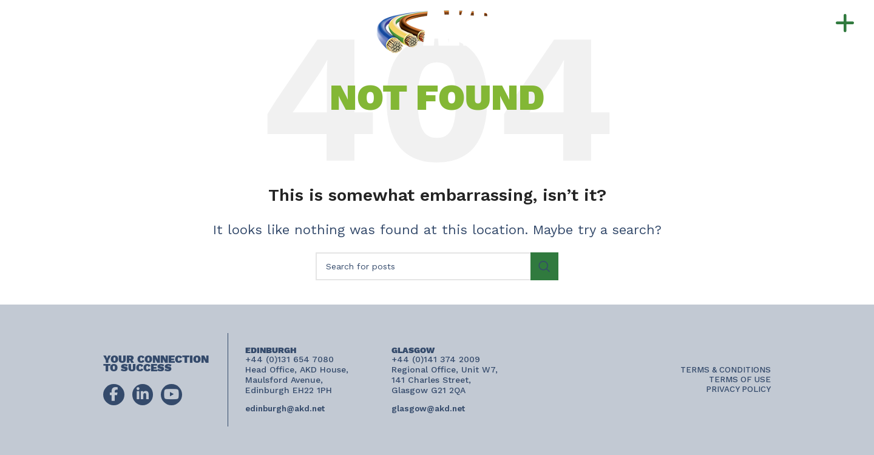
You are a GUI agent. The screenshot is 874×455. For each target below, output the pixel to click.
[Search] (437, 266)
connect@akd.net (75, 41)
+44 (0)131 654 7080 (128, 17)
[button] (821, 23)
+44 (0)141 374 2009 (121, 29)
